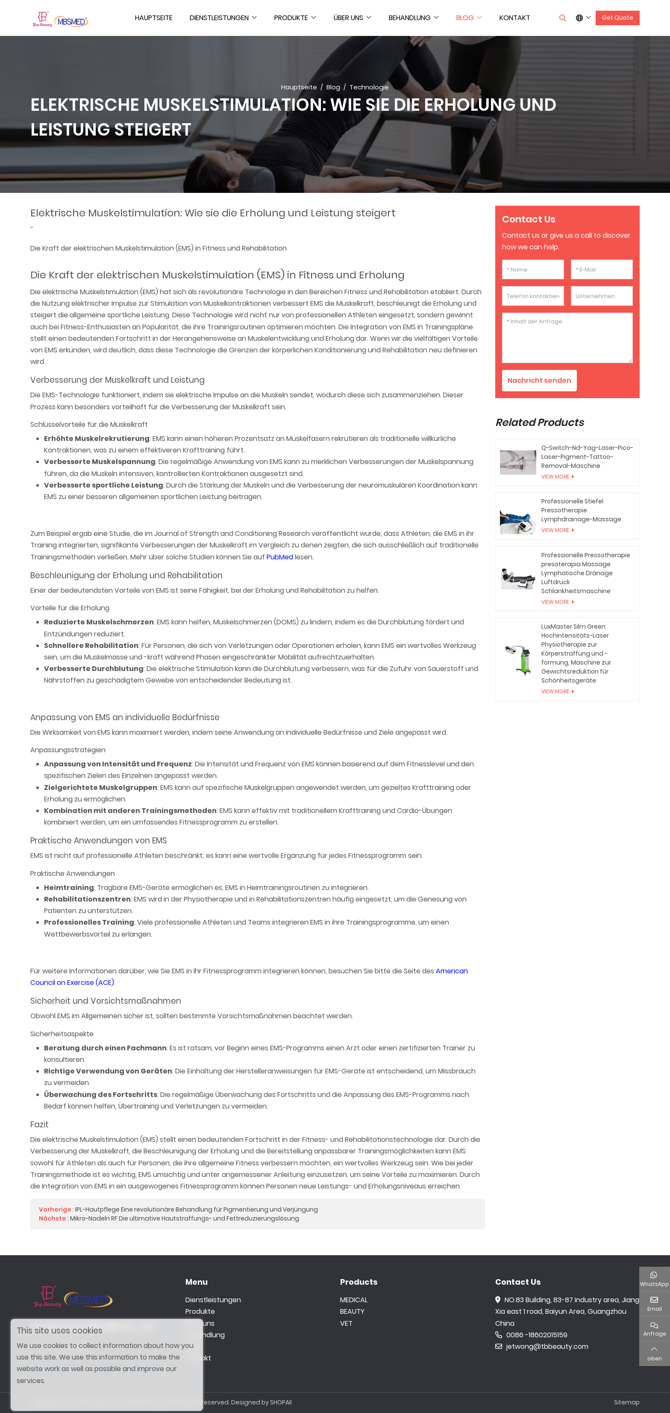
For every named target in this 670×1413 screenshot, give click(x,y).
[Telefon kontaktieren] (533, 296)
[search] (562, 18)
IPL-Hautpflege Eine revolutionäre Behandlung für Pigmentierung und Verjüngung (196, 1209)
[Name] (533, 269)
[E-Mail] (602, 269)
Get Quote (617, 17)
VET (346, 1323)
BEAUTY (352, 1311)
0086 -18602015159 (531, 1335)
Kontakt (515, 18)
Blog (465, 18)
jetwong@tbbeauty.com (541, 1346)
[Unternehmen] (602, 296)
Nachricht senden (540, 380)
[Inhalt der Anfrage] (567, 338)
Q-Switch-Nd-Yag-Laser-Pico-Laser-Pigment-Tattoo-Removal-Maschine (587, 456)
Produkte (291, 18)
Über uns (348, 18)
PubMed (280, 557)
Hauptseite (154, 18)
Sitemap (627, 1402)
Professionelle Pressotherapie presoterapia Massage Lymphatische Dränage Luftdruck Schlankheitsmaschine (585, 573)
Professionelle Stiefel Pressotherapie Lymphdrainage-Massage (581, 510)
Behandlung (410, 18)
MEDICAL (353, 1300)
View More (555, 476)
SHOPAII (281, 1402)
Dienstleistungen (219, 18)
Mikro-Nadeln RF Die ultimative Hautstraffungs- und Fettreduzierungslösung (184, 1218)
